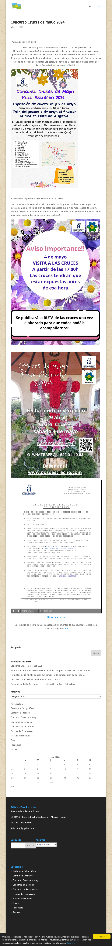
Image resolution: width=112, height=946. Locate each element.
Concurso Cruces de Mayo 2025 (26, 666)
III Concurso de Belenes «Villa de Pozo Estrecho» (35, 679)
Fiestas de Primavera (22, 731)
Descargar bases (56, 617)
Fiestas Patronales (20, 736)
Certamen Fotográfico (22, 708)
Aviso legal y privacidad (23, 828)
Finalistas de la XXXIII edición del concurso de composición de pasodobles (49, 675)
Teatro (14, 749)
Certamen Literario (21, 713)
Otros (14, 740)
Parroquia (16, 745)
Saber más (71, 943)
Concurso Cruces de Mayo (24, 717)
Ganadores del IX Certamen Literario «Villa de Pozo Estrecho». (43, 684)
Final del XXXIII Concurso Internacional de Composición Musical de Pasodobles (51, 670)
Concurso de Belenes (21, 722)
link (66, 628)
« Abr (13, 786)
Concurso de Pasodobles (23, 726)
